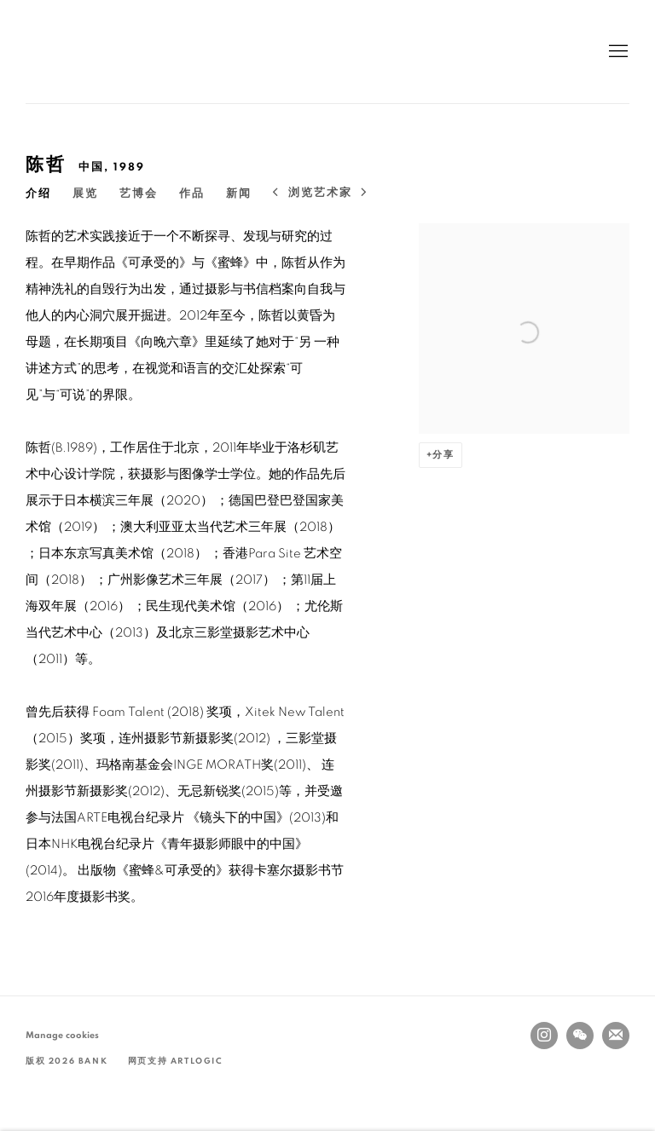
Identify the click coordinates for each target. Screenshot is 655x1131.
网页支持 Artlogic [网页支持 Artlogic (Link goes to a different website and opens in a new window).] (175, 1061)
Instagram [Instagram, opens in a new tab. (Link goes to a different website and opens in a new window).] (544, 1035)
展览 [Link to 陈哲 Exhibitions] (85, 193)
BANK (77, 51)
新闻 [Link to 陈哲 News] (239, 193)
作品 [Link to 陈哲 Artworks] (192, 193)
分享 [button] (443, 454)
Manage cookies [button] (62, 1035)
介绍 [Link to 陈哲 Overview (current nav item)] (38, 193)
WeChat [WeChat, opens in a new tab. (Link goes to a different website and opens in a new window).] (580, 1035)
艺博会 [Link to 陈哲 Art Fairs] (138, 193)
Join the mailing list (615, 1035)
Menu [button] (616, 52)
